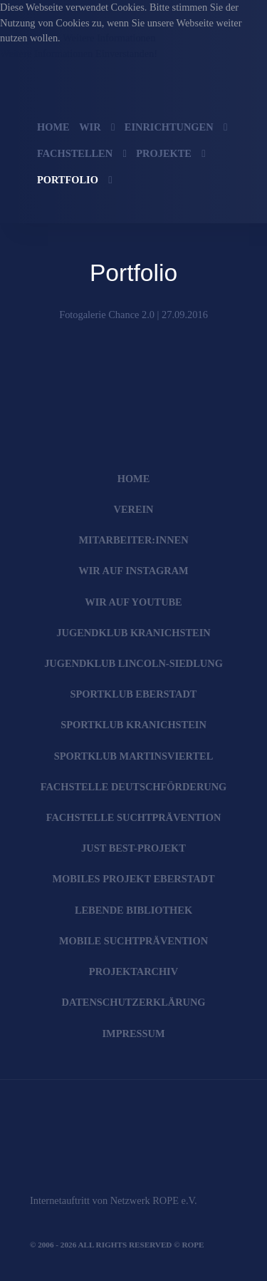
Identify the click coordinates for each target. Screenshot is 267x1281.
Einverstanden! (126, 53)
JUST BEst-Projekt (133, 848)
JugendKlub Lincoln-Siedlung (133, 663)
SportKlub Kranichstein (133, 724)
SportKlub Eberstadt (133, 694)
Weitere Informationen (109, 38)
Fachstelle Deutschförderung (134, 786)
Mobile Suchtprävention (133, 940)
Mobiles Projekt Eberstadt (133, 878)
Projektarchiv (133, 971)
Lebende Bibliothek (133, 910)
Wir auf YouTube (133, 602)
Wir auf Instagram (133, 570)
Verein (134, 509)
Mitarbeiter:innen (133, 540)
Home (133, 478)
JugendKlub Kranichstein (133, 632)
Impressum (134, 1033)
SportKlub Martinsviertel (134, 756)
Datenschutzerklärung (133, 1002)
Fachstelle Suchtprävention (133, 817)
